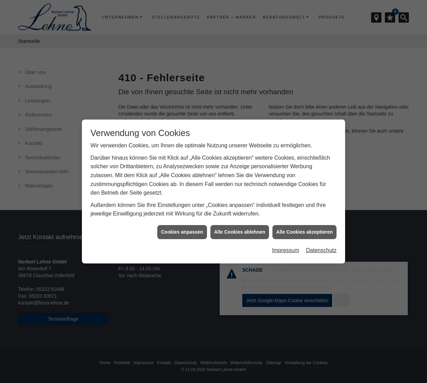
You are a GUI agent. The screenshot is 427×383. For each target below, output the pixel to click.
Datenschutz (321, 248)
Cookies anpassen (182, 229)
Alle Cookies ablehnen (239, 229)
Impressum (285, 248)
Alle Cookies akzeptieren (304, 229)
